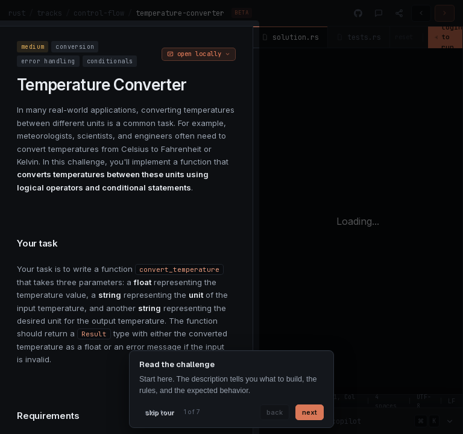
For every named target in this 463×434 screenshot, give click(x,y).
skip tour (159, 412)
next (309, 412)
